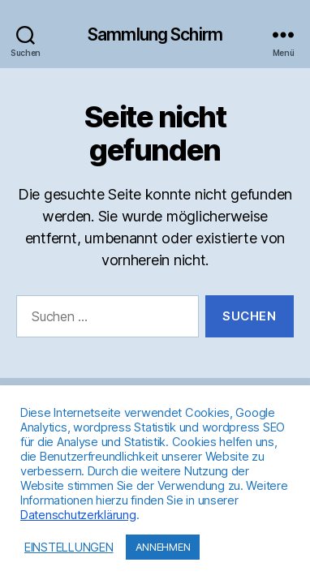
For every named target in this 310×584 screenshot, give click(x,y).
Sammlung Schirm (155, 34)
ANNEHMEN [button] (163, 546)
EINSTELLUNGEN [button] (69, 547)
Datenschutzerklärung (78, 515)
